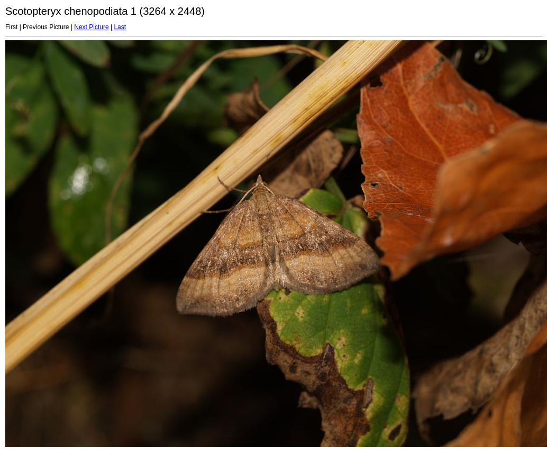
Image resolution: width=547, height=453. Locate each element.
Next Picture (91, 27)
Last (120, 27)
